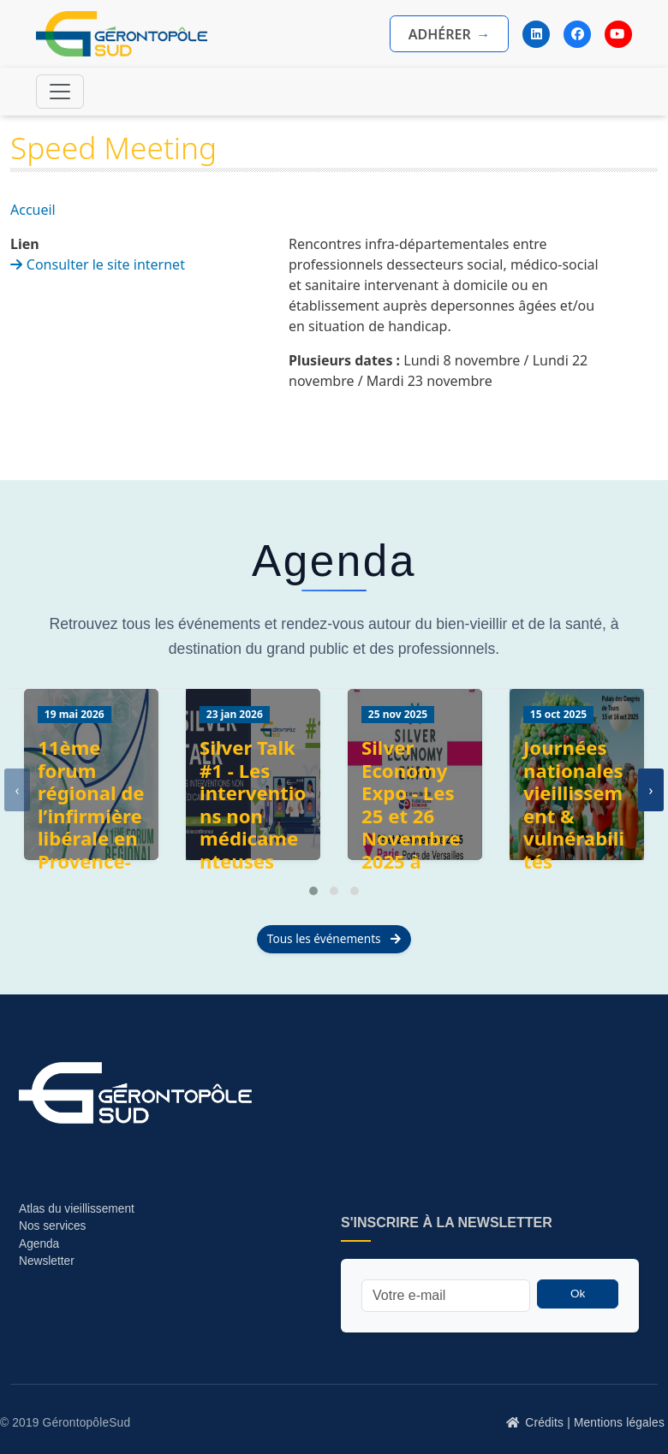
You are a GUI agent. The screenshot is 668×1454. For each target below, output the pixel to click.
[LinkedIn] (536, 34)
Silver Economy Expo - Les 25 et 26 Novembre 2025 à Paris (411, 816)
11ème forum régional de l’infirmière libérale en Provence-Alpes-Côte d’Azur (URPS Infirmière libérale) (91, 861)
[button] (313, 890)
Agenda (39, 1243)
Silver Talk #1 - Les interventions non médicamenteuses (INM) (253, 816)
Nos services (54, 1226)
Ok (577, 1293)
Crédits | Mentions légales (595, 1422)
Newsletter (47, 1261)
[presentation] (17, 790)
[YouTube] (618, 34)
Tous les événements (334, 938)
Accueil (33, 209)
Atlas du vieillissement (76, 1208)
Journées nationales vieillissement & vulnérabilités (573, 804)
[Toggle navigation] (60, 91)
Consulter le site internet (106, 264)
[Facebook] (577, 34)
